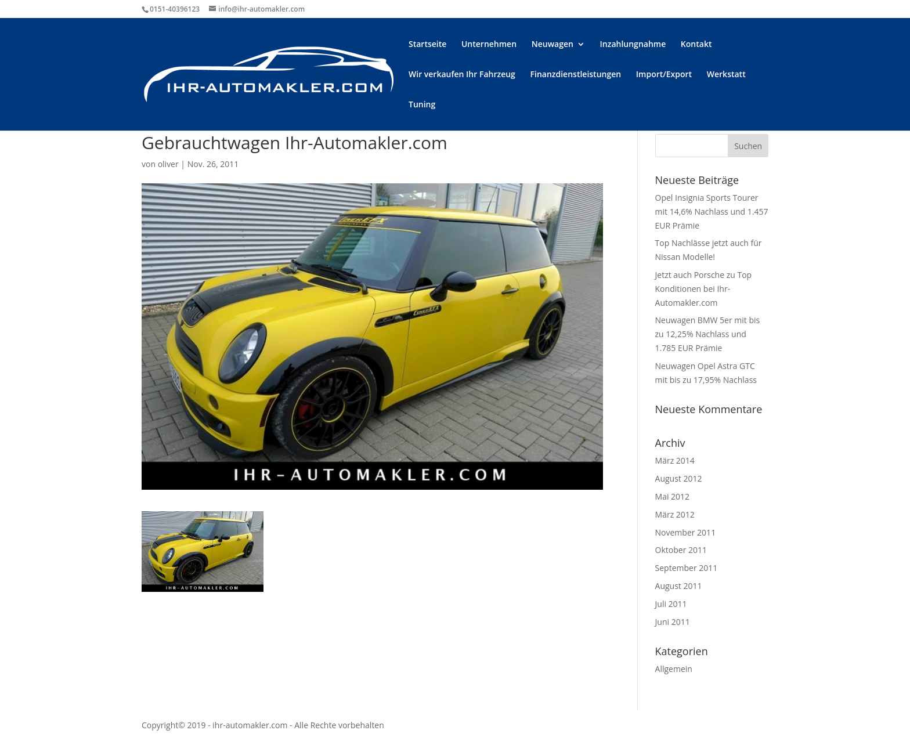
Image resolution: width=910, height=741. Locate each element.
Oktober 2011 (681, 549)
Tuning (422, 105)
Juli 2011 (671, 603)
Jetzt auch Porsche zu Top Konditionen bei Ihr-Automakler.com (703, 288)
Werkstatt (726, 74)
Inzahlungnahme (633, 44)
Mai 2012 (672, 496)
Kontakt (696, 44)
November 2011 (685, 532)
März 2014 (675, 460)
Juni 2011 (672, 621)
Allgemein (673, 668)
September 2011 (686, 567)
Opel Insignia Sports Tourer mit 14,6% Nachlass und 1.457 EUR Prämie (711, 211)
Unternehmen (489, 44)
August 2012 (678, 478)
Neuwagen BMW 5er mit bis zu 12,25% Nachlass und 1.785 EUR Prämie (707, 334)
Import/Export (664, 74)
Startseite (427, 44)
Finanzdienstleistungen (576, 74)
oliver (168, 163)
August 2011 (678, 585)
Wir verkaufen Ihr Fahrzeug (462, 74)
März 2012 (675, 514)
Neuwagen (552, 44)
